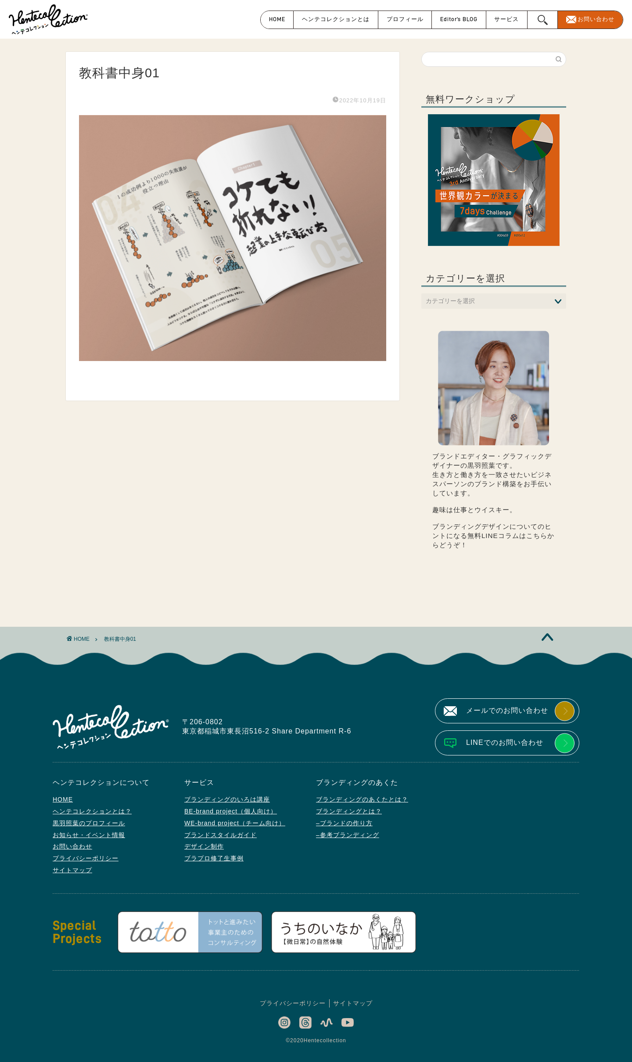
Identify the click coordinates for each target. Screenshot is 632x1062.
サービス (506, 19)
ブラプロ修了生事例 (214, 858)
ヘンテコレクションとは (336, 19)
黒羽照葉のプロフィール (89, 823)
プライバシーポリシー (85, 858)
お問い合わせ (596, 19)
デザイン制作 (204, 846)
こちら (536, 535)
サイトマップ (72, 870)
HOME (277, 19)
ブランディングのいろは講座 (227, 799)
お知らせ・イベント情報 (89, 834)
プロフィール (405, 19)
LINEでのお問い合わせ (504, 742)
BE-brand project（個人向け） (230, 811)
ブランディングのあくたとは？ (362, 799)
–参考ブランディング (347, 834)
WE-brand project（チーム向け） (234, 823)
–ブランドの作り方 (344, 823)
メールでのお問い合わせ (507, 710)
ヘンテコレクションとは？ (92, 811)
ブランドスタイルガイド (220, 834)
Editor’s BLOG (459, 19)
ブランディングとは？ (349, 811)
